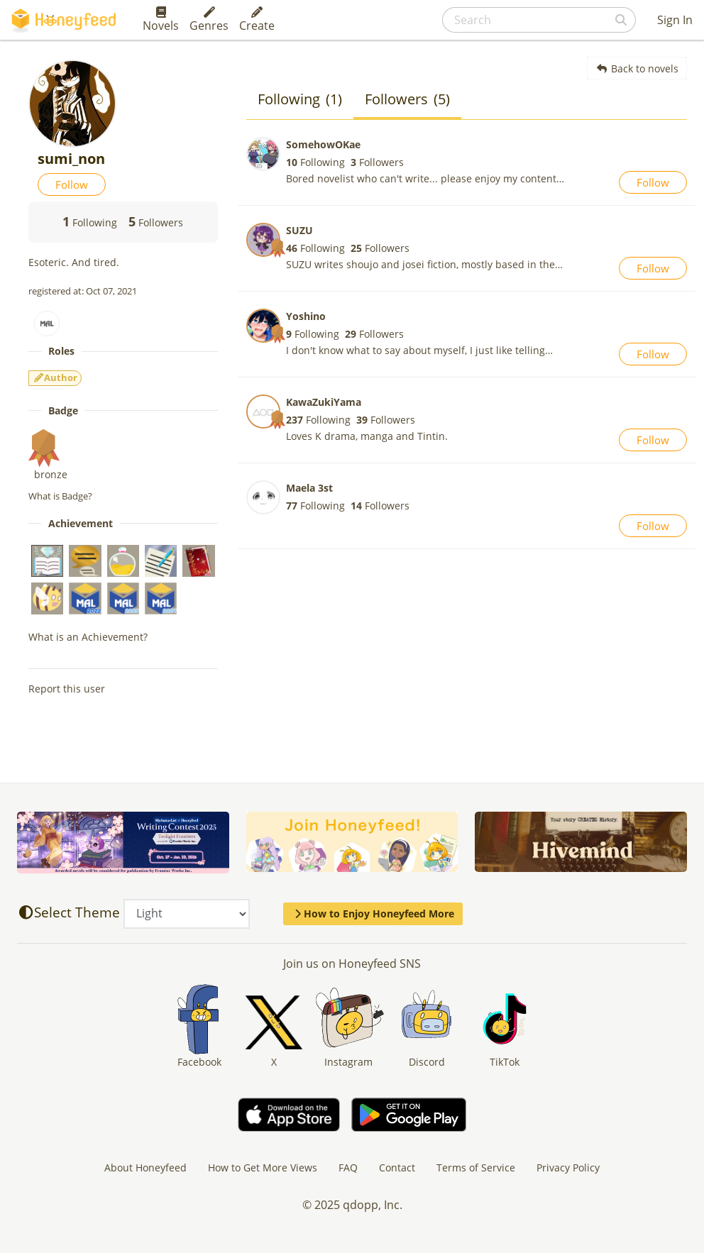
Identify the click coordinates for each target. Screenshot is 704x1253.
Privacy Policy (568, 1167)
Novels (161, 19)
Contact (397, 1167)
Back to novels (636, 68)
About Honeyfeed (145, 1167)
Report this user (66, 688)
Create (257, 19)
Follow (71, 184)
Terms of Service (475, 1167)
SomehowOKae (323, 144)
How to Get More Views (262, 1167)
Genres (209, 19)
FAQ (348, 1167)
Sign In (675, 20)
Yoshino (306, 316)
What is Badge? (60, 496)
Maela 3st (309, 488)
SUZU (299, 230)
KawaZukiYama (323, 402)
